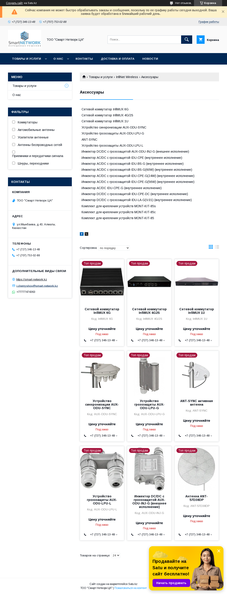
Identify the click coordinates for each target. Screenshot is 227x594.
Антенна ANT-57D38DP (196, 498)
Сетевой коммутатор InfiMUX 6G (102, 310)
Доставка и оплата (117, 58)
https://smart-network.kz (31, 279)
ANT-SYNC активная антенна (196, 402)
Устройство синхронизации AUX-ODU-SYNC (102, 404)
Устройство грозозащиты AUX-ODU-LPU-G (149, 404)
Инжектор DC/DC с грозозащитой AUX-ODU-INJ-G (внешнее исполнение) (149, 501)
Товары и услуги (26, 58)
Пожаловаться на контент (130, 588)
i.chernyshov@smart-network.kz (37, 285)
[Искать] (186, 39)
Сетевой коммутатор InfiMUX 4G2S (149, 310)
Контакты (84, 58)
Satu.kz (132, 584)
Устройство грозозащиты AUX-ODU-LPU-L (102, 499)
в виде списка (217, 248)
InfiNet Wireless (127, 77)
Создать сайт (14, 3)
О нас (58, 58)
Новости (150, 58)
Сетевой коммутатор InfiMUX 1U (196, 310)
